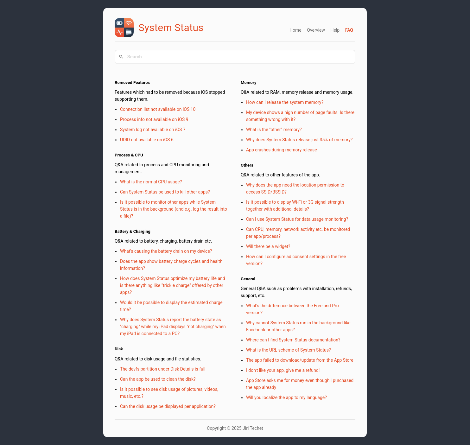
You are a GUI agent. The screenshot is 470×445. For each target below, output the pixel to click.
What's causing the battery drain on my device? (166, 251)
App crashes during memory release (281, 149)
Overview (316, 30)
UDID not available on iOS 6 (147, 139)
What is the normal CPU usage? (151, 181)
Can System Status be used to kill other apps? (165, 191)
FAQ (349, 30)
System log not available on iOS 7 (153, 129)
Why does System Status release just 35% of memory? (299, 139)
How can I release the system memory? (284, 102)
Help (335, 30)
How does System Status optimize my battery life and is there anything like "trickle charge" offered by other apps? (172, 285)
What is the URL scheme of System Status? (288, 350)
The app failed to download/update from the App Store (299, 360)
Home (295, 30)
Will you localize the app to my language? (286, 397)
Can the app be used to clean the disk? (158, 379)
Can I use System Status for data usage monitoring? (297, 219)
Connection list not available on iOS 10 (157, 109)
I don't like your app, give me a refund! (283, 370)
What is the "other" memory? (274, 129)
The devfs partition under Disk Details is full (163, 369)
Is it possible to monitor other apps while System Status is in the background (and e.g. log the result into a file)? (173, 209)
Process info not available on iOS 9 (154, 119)
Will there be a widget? (268, 246)
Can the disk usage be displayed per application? (168, 406)
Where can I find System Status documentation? (293, 339)
